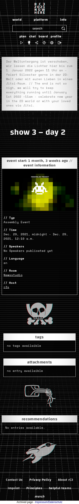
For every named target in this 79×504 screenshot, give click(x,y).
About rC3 (65, 480)
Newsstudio (13, 275)
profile (56, 36)
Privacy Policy (40, 480)
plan (22, 36)
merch (39, 496)
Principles (34, 488)
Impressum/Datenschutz (48, 502)
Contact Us (14, 480)
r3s (6, 287)
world (16, 20)
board (43, 36)
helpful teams (60, 488)
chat (32, 36)
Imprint (14, 488)
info (63, 20)
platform (41, 20)
